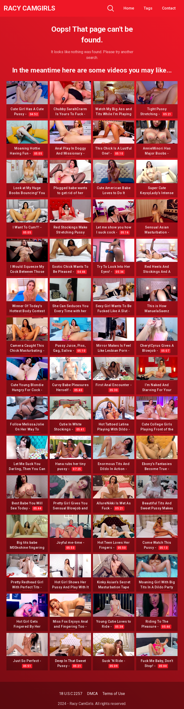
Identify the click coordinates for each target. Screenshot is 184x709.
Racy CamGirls (29, 8)
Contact (169, 8)
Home (129, 8)
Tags (148, 8)
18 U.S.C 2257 (70, 693)
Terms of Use (114, 693)
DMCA (92, 693)
